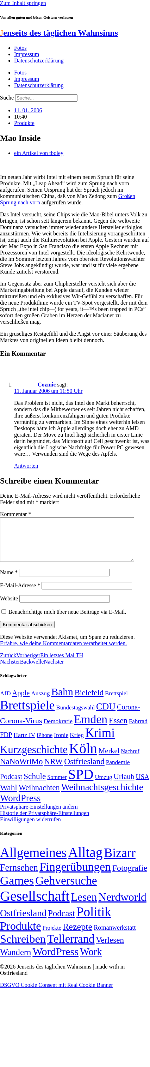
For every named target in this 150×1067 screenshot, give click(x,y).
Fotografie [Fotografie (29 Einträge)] (129, 876)
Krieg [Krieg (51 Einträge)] (77, 743)
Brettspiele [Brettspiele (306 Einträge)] (27, 714)
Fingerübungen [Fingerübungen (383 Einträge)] (75, 875)
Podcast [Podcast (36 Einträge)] (61, 922)
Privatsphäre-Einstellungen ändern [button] (39, 815)
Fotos (20, 48)
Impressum (26, 54)
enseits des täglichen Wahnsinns (59, 32)
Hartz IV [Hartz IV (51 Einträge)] (24, 743)
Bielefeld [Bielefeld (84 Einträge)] (89, 701)
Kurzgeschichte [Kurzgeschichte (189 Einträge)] (34, 758)
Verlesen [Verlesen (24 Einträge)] (110, 948)
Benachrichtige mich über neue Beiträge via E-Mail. (67, 620)
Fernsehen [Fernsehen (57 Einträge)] (19, 876)
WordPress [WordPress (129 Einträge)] (20, 806)
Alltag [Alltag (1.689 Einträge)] (85, 860)
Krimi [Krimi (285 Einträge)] (100, 741)
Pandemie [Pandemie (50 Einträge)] (118, 770)
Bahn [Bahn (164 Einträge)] (62, 700)
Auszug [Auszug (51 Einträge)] (40, 701)
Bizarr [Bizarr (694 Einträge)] (120, 861)
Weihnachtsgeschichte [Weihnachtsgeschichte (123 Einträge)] (102, 796)
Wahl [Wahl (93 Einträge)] (8, 796)
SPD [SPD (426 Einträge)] (80, 782)
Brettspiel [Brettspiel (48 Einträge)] (116, 702)
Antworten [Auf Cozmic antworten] (26, 466)
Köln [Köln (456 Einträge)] (83, 757)
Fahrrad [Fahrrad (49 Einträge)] (138, 729)
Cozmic (47, 385)
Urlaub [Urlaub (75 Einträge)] (124, 785)
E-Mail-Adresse (20, 594)
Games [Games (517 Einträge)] (17, 889)
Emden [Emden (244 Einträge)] (90, 727)
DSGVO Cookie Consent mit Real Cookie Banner (56, 993)
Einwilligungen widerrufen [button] (30, 828)
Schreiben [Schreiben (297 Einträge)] (23, 947)
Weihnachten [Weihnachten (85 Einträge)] (39, 796)
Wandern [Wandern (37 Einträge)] (15, 960)
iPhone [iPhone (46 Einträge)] (44, 744)
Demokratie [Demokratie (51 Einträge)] (58, 729)
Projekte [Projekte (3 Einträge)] (52, 936)
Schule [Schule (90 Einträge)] (35, 784)
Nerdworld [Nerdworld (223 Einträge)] (122, 905)
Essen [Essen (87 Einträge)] (118, 729)
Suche (7, 98)
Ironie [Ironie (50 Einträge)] (61, 743)
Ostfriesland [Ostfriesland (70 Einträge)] (23, 921)
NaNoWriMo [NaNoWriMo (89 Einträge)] (21, 770)
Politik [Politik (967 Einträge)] (93, 920)
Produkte (24, 123)
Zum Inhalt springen (23, 3)
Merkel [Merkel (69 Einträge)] (109, 759)
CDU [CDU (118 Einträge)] (105, 715)
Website (9, 607)
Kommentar (15, 514)
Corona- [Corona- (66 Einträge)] (128, 715)
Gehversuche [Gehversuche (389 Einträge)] (66, 888)
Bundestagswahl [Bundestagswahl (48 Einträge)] (75, 716)
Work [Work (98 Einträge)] (91, 960)
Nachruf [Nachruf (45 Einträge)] (130, 760)
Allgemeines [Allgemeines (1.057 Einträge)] (33, 861)
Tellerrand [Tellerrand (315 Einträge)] (70, 947)
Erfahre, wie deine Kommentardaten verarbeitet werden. (63, 652)
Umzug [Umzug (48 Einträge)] (103, 785)
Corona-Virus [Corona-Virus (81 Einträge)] (21, 729)
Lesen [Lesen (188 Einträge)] (84, 905)
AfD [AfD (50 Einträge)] (5, 702)
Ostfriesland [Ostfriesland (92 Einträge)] (84, 769)
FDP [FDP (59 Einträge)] (6, 743)
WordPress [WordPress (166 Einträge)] (55, 960)
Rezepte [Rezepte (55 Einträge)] (77, 935)
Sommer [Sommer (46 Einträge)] (57, 786)
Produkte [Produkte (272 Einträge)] (20, 934)
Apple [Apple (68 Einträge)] (21, 701)
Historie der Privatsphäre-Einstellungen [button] (44, 822)
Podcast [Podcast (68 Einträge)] (11, 785)
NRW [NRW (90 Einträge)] (53, 769)
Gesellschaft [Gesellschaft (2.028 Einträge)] (35, 904)
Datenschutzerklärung (38, 61)
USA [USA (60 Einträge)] (142, 785)
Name (9, 581)
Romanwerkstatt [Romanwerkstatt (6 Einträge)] (115, 936)
